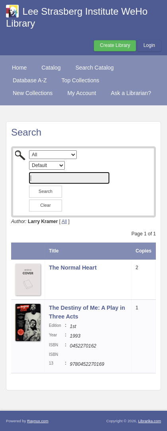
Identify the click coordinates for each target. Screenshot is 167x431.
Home (19, 67)
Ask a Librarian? (131, 93)
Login (149, 45)
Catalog (50, 67)
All (64, 221)
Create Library (115, 45)
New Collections (32, 93)
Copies (143, 251)
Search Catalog (95, 67)
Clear (45, 205)
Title (53, 251)
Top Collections (80, 80)
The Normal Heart (73, 267)
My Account (81, 93)
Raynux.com (37, 421)
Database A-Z (30, 80)
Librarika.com (149, 421)
